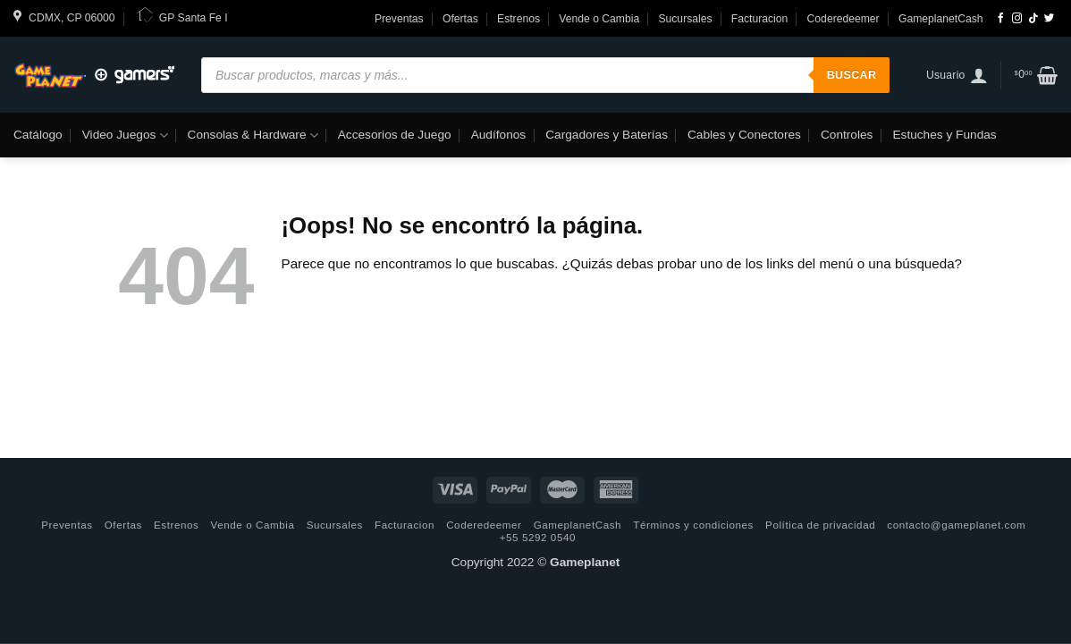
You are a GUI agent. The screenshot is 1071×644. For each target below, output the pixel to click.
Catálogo (38, 134)
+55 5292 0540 (538, 537)
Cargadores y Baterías (606, 134)
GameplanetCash (940, 19)
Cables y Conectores (744, 134)
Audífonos (499, 134)
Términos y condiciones (693, 524)
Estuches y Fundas (944, 134)
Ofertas (460, 19)
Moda (263, 179)
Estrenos (518, 19)
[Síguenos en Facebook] (1001, 18)
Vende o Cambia (599, 19)
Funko (40, 179)
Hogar (375, 179)
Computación (192, 179)
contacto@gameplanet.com (956, 524)
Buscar (852, 75)
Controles (847, 134)
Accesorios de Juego (394, 134)
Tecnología (106, 179)
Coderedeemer (843, 19)
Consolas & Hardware (253, 135)
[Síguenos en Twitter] (1049, 18)
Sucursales (685, 19)
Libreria (318, 179)
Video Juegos (125, 135)
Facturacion (759, 19)
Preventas (399, 19)
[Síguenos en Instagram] (1017, 18)
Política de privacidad (820, 524)
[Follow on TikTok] (1033, 18)
